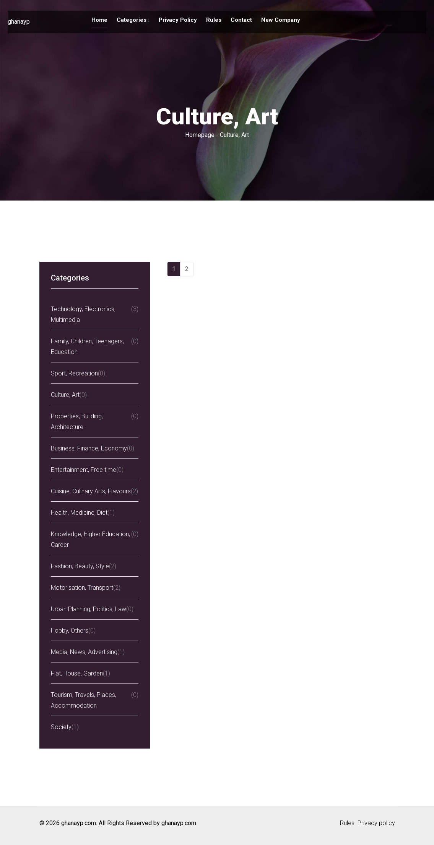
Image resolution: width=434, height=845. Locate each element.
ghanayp (19, 21)
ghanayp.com (178, 823)
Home (99, 19)
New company (280, 19)
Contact (241, 19)
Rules (213, 19)
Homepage (200, 135)
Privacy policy (178, 19)
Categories (133, 19)
